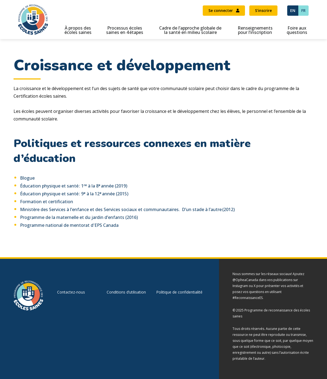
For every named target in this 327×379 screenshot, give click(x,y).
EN (292, 10)
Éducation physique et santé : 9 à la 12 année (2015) (74, 194)
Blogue (27, 178)
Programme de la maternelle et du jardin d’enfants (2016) (79, 217)
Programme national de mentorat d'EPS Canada (69, 225)
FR (303, 10)
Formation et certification (46, 202)
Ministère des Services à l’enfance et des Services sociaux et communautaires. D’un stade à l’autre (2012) (127, 209)
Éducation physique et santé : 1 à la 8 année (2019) (73, 186)
